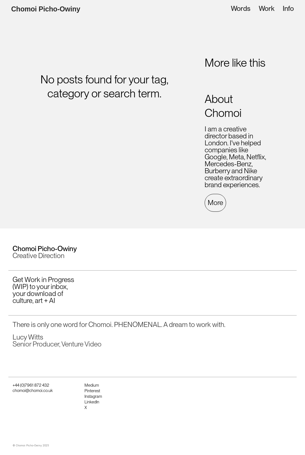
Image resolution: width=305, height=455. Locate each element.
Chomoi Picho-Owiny (45, 9)
